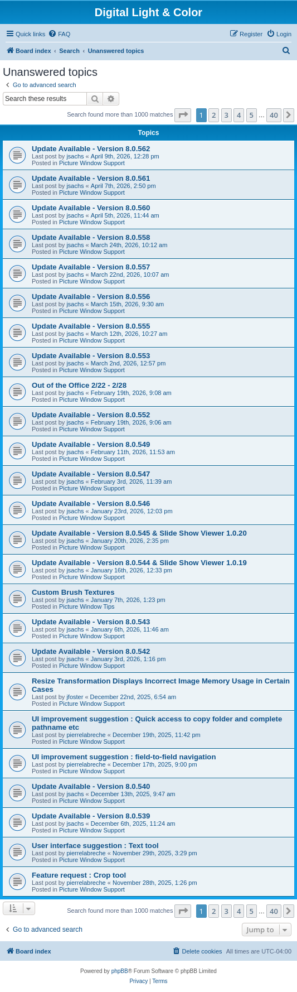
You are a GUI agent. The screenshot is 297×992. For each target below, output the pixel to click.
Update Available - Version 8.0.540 (91, 786)
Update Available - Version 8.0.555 (91, 326)
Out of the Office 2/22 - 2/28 (79, 385)
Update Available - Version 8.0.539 (91, 816)
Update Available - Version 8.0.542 (91, 651)
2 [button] (214, 115)
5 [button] (252, 115)
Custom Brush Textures (73, 592)
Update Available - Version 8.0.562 (91, 149)
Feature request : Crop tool (79, 875)
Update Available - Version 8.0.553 (91, 355)
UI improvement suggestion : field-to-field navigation (124, 757)
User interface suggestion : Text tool (95, 845)
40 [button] (274, 115)
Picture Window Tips (87, 606)
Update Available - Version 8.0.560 (91, 208)
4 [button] (239, 115)
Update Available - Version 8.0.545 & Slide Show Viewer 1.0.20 (139, 533)
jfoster (74, 697)
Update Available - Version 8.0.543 (91, 622)
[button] (182, 115)
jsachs (75, 156)
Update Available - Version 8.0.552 (91, 415)
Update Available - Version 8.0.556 (91, 296)
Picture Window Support (92, 163)
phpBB (119, 971)
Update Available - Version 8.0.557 (91, 267)
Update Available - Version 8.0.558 (91, 237)
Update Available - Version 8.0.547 (91, 474)
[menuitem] (59, 34)
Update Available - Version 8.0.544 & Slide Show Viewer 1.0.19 (139, 562)
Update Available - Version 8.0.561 (91, 178)
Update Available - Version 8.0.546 (91, 503)
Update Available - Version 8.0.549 (91, 444)
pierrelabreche (85, 734)
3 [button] (226, 115)
